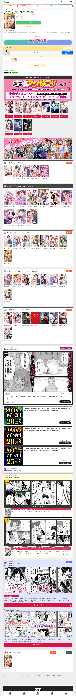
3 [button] (35, 506)
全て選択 (6, 53)
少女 (11, 9)
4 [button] (37, 506)
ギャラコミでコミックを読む (38, 41)
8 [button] (46, 544)
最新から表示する (67, 47)
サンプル (28, 22)
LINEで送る (15, 72)
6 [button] (42, 506)
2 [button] (33, 506)
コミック (6, 9)
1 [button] (30, 506)
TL (38, 5)
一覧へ (68, 163)
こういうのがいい (10, 566)
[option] (17, 493)
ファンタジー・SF (18, 9)
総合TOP (10, 5)
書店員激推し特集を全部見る (39, 469)
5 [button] (40, 506)
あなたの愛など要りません (12, 610)
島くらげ (19, 16)
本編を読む (28, 26)
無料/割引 (24, 5)
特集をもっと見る (65, 348)
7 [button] (44, 506)
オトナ (65, 5)
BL (52, 5)
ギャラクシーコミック (9, 675)
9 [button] (47, 637)
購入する (67, 52)
